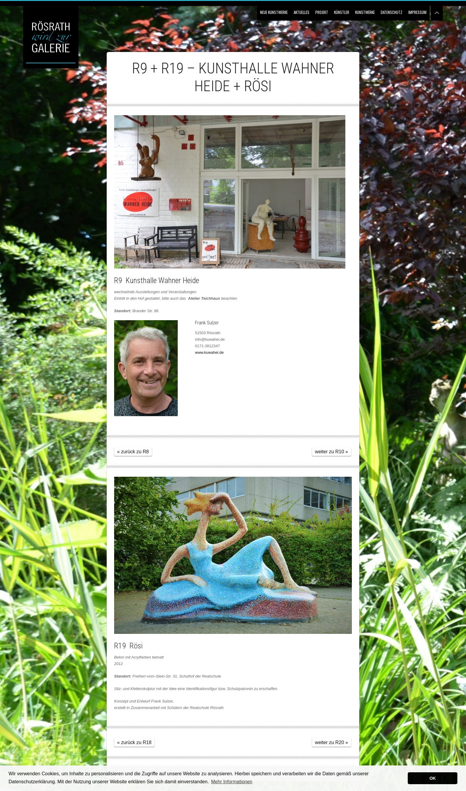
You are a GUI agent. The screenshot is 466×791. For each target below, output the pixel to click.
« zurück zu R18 (134, 742)
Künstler (341, 12)
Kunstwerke (365, 12)
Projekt (321, 12)
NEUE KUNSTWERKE (274, 12)
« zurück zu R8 (133, 451)
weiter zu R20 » (331, 742)
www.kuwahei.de (209, 352)
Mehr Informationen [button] (231, 781)
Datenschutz (391, 12)
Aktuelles (301, 12)
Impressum (417, 12)
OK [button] (432, 778)
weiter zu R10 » (331, 451)
